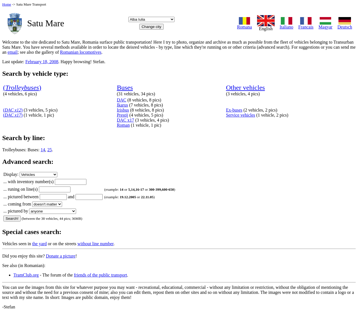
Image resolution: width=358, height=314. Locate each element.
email (13, 52)
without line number (95, 243)
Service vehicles (240, 115)
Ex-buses (234, 110)
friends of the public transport (100, 275)
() (22, 87)
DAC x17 (125, 120)
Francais (306, 25)
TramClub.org (26, 275)
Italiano (286, 25)
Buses (125, 87)
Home (6, 4)
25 (49, 149)
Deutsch (345, 25)
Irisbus (123, 110)
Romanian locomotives (81, 52)
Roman (123, 125)
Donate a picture (61, 256)
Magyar (326, 25)
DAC (121, 100)
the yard (39, 243)
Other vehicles (245, 87)
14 (43, 149)
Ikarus (122, 105)
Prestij (122, 115)
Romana (244, 25)
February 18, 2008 (41, 61)
